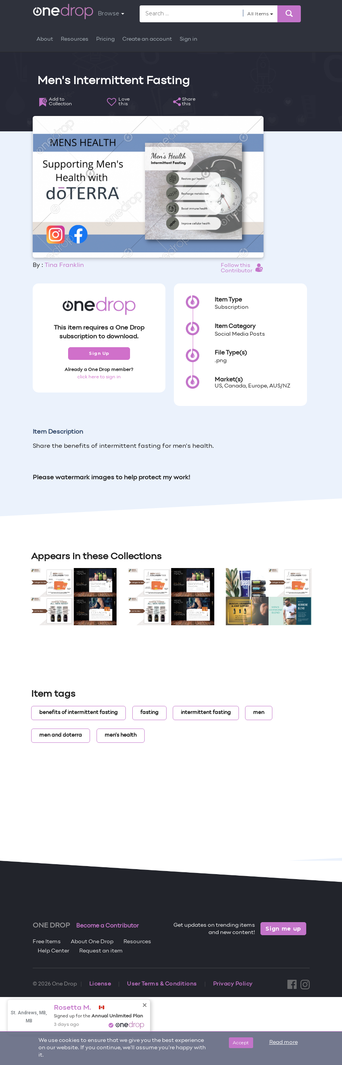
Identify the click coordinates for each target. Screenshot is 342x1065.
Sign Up (99, 353)
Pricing (105, 39)
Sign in (188, 39)
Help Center (53, 951)
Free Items (47, 941)
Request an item (101, 951)
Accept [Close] (241, 1042)
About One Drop (92, 941)
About (45, 39)
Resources (74, 39)
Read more (283, 1042)
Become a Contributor (107, 926)
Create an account (147, 39)
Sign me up (283, 928)
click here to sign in (99, 377)
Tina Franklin (64, 265)
